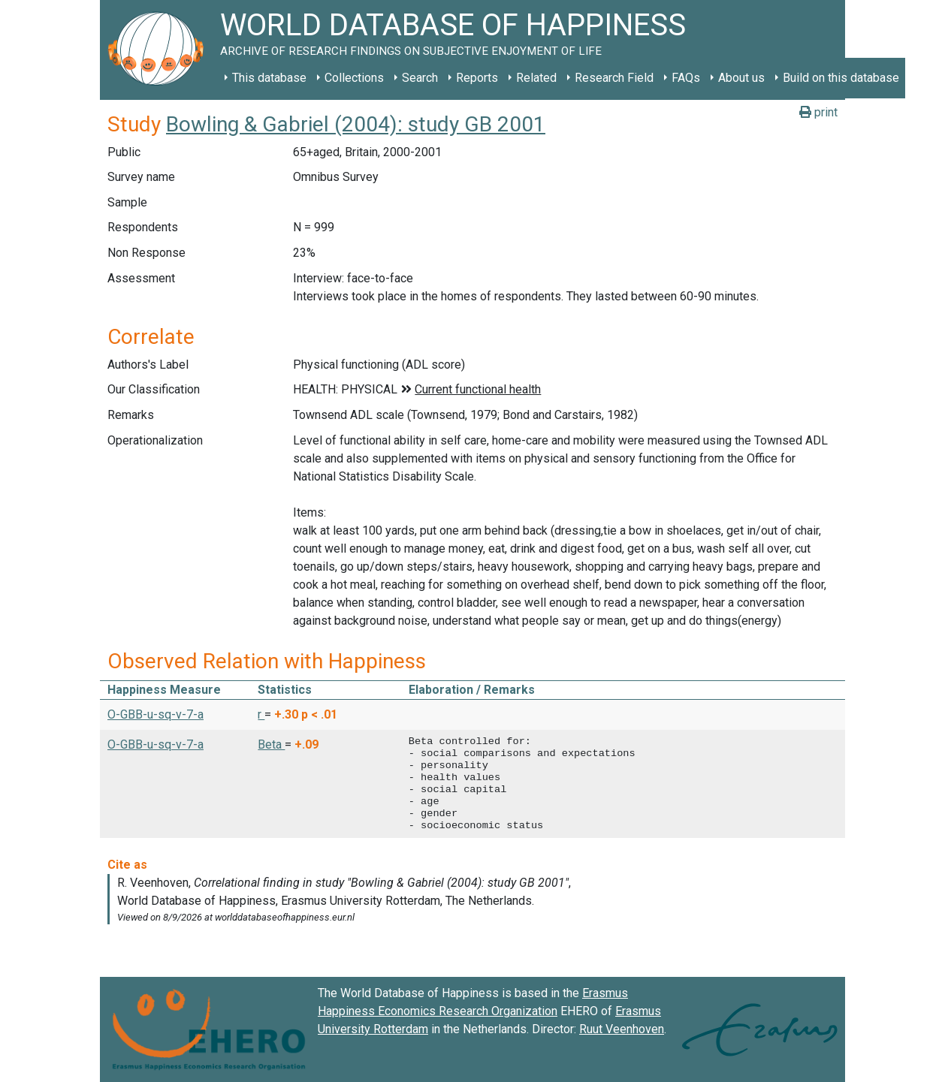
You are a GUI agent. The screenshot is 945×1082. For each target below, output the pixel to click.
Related (536, 78)
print (818, 112)
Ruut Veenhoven (621, 1029)
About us (741, 78)
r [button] (261, 714)
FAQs (686, 78)
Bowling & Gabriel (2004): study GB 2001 (355, 124)
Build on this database (841, 78)
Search (420, 78)
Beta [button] (271, 744)
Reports (477, 78)
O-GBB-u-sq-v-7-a (155, 714)
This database (269, 78)
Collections (354, 78)
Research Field (614, 78)
